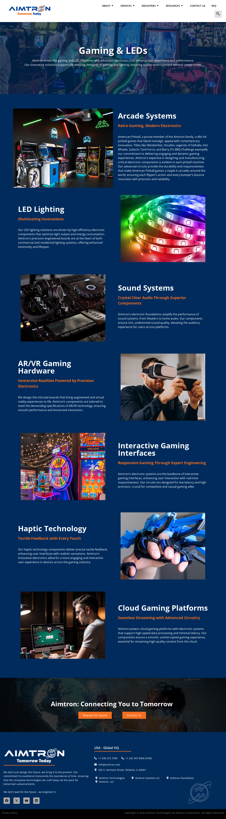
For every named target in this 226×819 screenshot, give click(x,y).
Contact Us (197, 5)
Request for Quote (95, 715)
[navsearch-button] (218, 14)
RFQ (214, 5)
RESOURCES (175, 5)
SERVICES (127, 5)
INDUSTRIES (151, 5)
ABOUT (108, 5)
